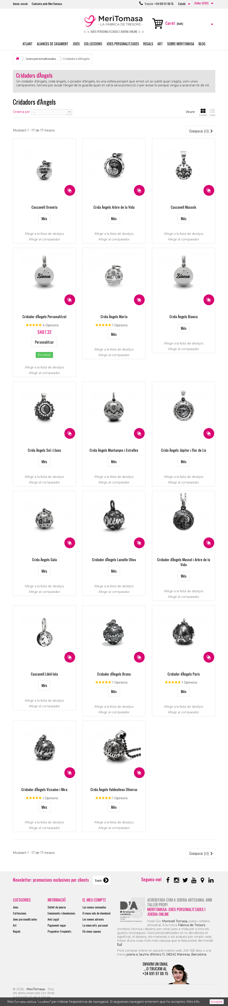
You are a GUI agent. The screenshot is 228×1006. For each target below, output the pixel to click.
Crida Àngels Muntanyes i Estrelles (114, 450)
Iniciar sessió (20, 3)
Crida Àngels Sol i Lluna (44, 450)
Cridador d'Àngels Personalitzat (44, 316)
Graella (203, 112)
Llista (212, 112)
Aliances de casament (52, 43)
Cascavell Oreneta (44, 207)
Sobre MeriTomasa (180, 43)
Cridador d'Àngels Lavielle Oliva (114, 559)
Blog (202, 43)
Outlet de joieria (57, 907)
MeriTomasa (35, 989)
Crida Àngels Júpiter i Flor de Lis (183, 450)
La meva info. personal (95, 925)
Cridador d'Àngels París (184, 673)
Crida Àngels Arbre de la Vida (114, 207)
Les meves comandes (94, 907)
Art (160, 43)
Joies (76, 43)
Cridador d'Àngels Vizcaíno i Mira (44, 789)
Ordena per (21, 112)
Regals (148, 43)
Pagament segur (57, 925)
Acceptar (217, 1001)
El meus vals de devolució (96, 913)
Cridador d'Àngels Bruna (114, 673)
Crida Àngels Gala (44, 559)
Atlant (28, 43)
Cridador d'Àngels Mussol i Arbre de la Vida (183, 562)
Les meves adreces (93, 919)
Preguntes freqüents (59, 931)
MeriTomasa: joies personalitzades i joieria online (176, 912)
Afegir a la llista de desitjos (44, 234)
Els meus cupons (91, 931)
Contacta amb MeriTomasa (47, 3)
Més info (192, 1002)
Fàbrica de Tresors (191, 925)
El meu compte (94, 900)
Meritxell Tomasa (174, 921)
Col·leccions (93, 43)
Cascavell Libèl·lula (44, 673)
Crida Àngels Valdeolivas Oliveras (113, 789)
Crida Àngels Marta (114, 316)
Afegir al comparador (44, 239)
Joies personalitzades (122, 43)
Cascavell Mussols (183, 207)
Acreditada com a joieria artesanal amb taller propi (179, 902)
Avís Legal (53, 919)
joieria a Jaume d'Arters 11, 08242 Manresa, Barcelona (166, 954)
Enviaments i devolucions (61, 913)
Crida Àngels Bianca (183, 316)
